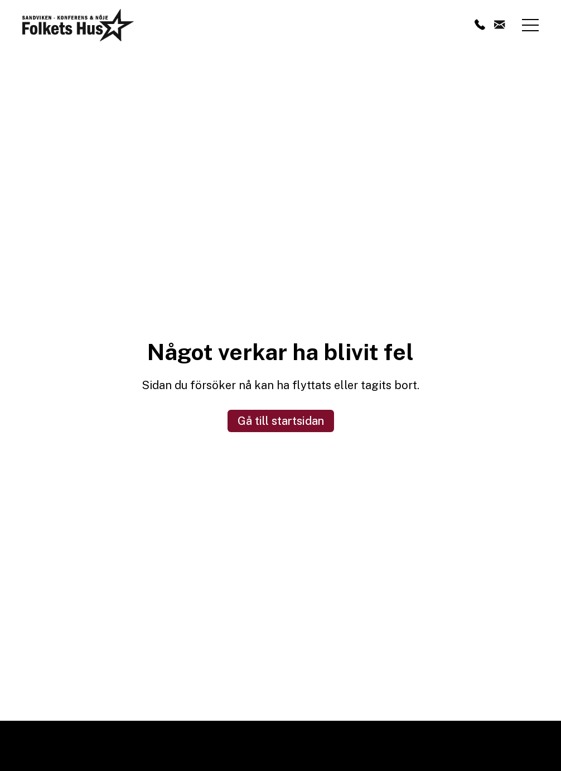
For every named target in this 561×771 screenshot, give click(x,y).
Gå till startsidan (281, 421)
